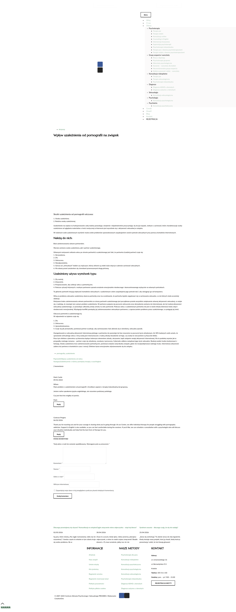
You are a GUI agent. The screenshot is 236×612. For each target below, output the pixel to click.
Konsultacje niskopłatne (129, 562)
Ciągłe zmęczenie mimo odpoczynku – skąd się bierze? (116, 530)
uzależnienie (70, 353)
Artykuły (62, 129)
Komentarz (58, 466)
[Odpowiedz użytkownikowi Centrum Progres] (58, 434)
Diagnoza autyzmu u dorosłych (132, 591)
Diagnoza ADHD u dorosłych (131, 586)
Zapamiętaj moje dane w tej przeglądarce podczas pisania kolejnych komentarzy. (85, 493)
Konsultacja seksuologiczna (131, 576)
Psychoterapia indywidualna (131, 581)
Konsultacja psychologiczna (131, 572)
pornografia (61, 353)
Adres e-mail (58, 479)
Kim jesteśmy (94, 572)
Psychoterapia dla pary (129, 557)
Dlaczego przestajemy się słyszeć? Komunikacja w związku (74, 530)
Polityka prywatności (96, 586)
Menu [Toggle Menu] (146, 15)
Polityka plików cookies (97, 591)
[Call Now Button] (5, 610)
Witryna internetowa (61, 487)
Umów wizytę (94, 567)
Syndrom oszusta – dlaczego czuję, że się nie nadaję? (159, 530)
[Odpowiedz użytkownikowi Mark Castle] (58, 404)
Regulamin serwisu (95, 576)
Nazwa (56, 471)
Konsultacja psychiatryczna (131, 567)
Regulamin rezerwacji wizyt (99, 581)
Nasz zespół (93, 562)
